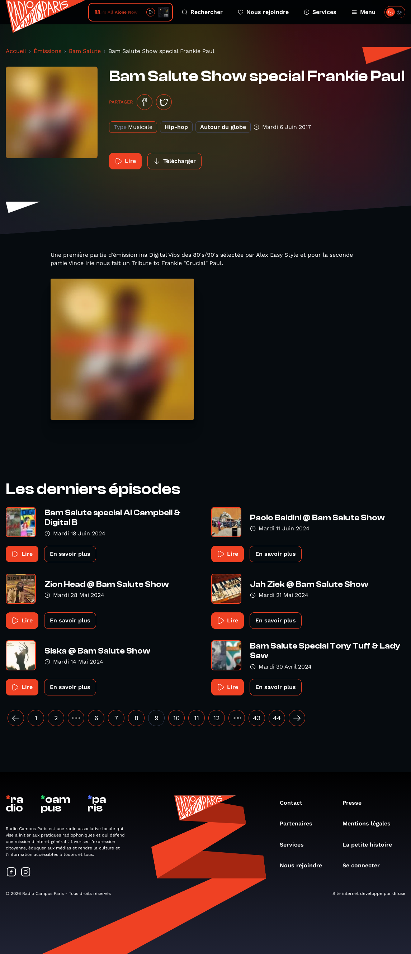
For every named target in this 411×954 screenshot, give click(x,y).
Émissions (47, 51)
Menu (363, 12)
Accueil (16, 51)
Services (320, 12)
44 (277, 718)
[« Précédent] (16, 718)
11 (196, 718)
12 (216, 718)
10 (176, 718)
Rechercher (202, 12)
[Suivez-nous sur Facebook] (11, 872)
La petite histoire (370, 844)
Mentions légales (370, 823)
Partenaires (300, 823)
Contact (295, 802)
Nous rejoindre (263, 12)
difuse (398, 893)
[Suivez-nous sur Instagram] (26, 872)
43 (257, 718)
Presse (355, 802)
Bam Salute (85, 51)
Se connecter (364, 865)
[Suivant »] (297, 718)
